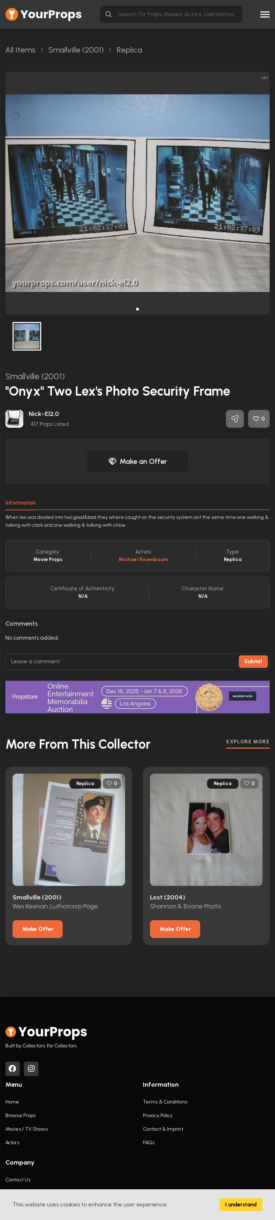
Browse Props (20, 1115)
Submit (253, 661)
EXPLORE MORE (248, 742)
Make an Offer (137, 461)
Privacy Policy (158, 1115)
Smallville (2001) (35, 376)
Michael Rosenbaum (143, 559)
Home (12, 1102)
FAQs (148, 1143)
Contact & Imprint (163, 1129)
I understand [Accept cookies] (241, 1204)
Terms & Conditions (165, 1102)
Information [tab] (20, 503)
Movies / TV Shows (26, 1129)
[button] (137, 309)
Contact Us (17, 1180)
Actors (12, 1143)
